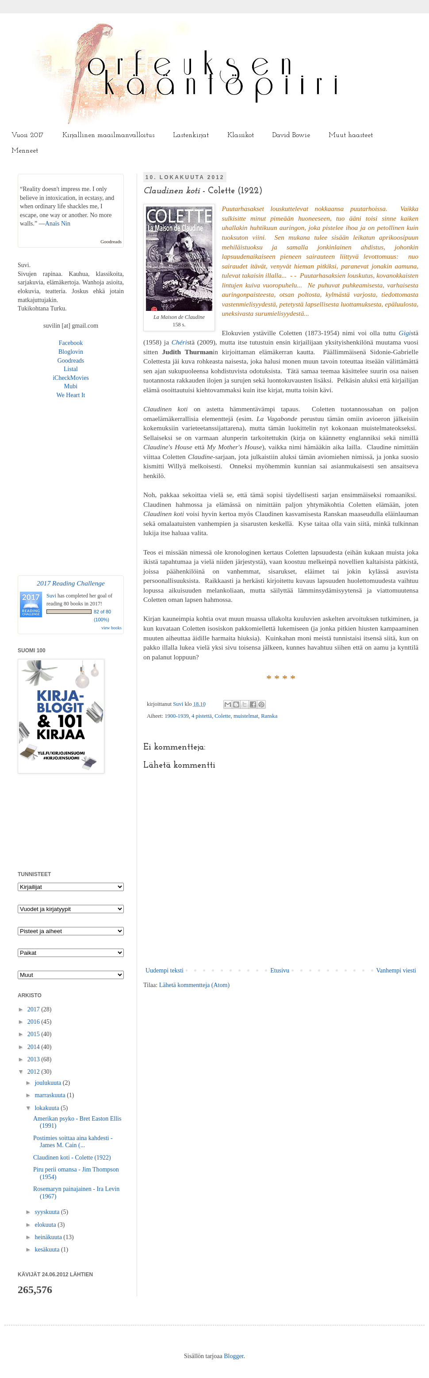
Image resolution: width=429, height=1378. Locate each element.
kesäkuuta (47, 1249)
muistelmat (246, 716)
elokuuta (45, 1224)
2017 (34, 1009)
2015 (34, 1034)
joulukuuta (48, 1082)
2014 (34, 1047)
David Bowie (291, 135)
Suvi (178, 704)
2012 (34, 1071)
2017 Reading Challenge (71, 583)
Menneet (24, 150)
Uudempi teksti (165, 970)
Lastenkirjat (191, 135)
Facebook (71, 343)
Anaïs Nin (57, 223)
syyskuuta (47, 1212)
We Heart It (71, 395)
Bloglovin (70, 351)
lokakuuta (47, 1108)
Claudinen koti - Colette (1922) (72, 1157)
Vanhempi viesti (396, 970)
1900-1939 (177, 716)
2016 (34, 1021)
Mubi (70, 386)
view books (111, 627)
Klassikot (240, 135)
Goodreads (111, 241)
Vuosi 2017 (27, 135)
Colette (222, 716)
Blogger (233, 1356)
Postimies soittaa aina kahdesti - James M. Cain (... (73, 1142)
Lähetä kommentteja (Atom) (194, 985)
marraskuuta (50, 1095)
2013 (34, 1059)
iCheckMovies (71, 378)
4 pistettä (202, 716)
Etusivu (279, 970)
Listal (71, 369)
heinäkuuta (48, 1237)
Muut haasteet (351, 135)
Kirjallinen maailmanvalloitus (108, 135)
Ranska (269, 716)
